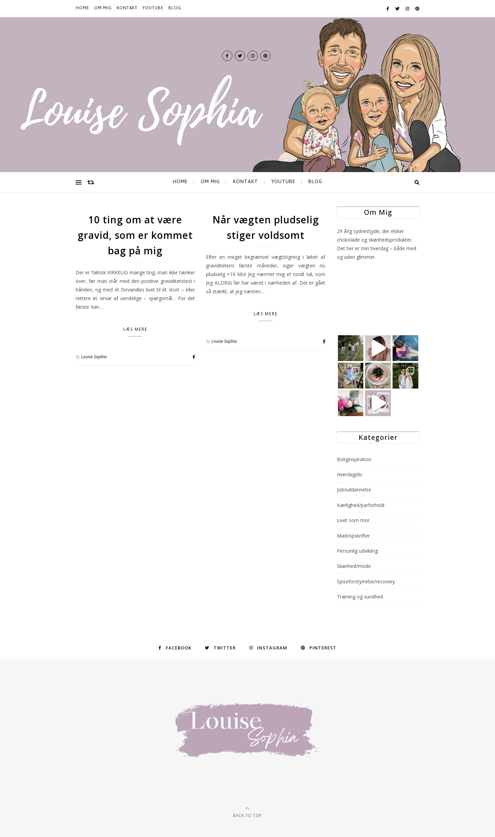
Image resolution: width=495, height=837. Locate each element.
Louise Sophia (94, 357)
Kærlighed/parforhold (360, 505)
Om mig (103, 8)
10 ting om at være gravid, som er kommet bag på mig (135, 235)
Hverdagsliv (349, 474)
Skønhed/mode (354, 566)
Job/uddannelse (354, 489)
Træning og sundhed (360, 596)
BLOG (174, 8)
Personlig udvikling (357, 551)
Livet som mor (353, 520)
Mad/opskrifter (353, 535)
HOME (82, 8)
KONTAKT (127, 8)
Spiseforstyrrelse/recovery (366, 581)
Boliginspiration (354, 459)
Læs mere (135, 329)
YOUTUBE (153, 8)
